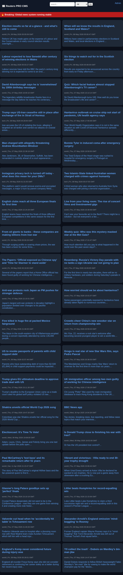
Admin (118, 3)
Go (90, 4)
